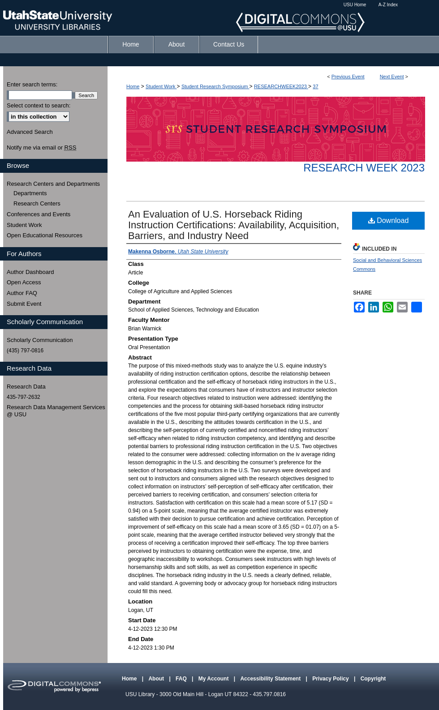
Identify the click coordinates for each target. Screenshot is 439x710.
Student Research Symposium (215, 86)
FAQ (182, 679)
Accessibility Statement (271, 679)
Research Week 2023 (364, 168)
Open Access (24, 282)
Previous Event (348, 76)
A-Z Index (388, 4)
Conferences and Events (38, 214)
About (156, 679)
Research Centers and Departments (53, 183)
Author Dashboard (30, 272)
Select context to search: (38, 105)
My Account (214, 679)
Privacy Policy (331, 679)
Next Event (392, 76)
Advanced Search (30, 131)
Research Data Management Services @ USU (56, 411)
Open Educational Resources (44, 235)
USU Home (355, 4)
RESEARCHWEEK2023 (281, 86)
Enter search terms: (32, 84)
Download (388, 220)
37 (315, 86)
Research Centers (36, 203)
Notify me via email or (41, 147)
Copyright (373, 679)
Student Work (161, 86)
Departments (30, 193)
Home (132, 86)
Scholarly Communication (40, 340)
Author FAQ (22, 293)
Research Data (26, 386)
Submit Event (24, 303)
